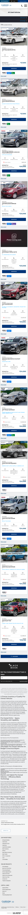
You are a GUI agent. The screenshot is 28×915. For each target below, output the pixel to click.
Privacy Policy (4, 908)
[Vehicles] (14, 677)
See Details (14, 68)
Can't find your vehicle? (23, 681)
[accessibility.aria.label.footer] (17, 913)
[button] (4, 1)
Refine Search (23, 17)
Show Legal (3, 76)
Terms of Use (22, 907)
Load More (14, 656)
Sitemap (17, 907)
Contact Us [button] (5, 830)
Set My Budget (23, 20)
